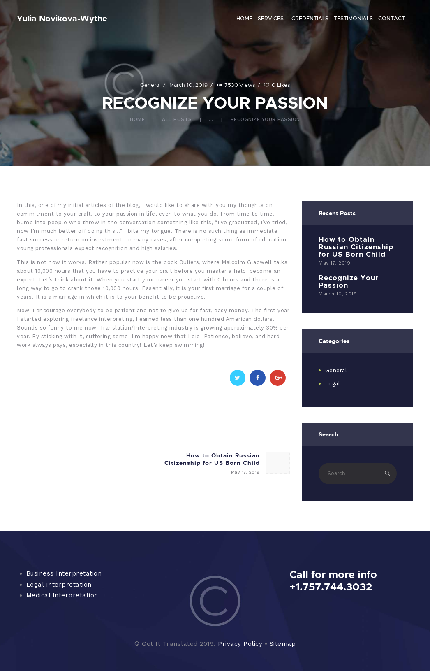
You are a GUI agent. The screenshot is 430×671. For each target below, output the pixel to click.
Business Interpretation (64, 573)
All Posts (177, 119)
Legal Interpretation (59, 584)
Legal (332, 384)
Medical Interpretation (62, 595)
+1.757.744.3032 (330, 586)
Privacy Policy (240, 644)
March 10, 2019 (188, 84)
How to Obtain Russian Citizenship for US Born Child (356, 247)
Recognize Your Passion (349, 281)
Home (137, 119)
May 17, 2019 (334, 263)
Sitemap (283, 644)
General (150, 84)
